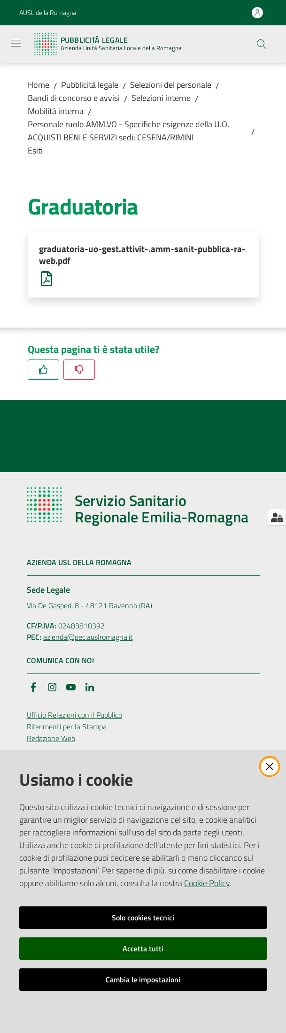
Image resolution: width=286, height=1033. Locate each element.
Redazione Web (51, 739)
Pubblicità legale (89, 84)
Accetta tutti (143, 948)
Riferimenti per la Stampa (67, 728)
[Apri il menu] (16, 43)
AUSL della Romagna (47, 12)
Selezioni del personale (170, 84)
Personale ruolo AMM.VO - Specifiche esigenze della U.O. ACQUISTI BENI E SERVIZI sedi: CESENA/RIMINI (128, 131)
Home (38, 84)
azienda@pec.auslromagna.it (88, 638)
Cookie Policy (207, 883)
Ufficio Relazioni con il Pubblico (74, 716)
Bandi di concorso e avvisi (74, 98)
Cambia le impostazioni (143, 979)
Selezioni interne (161, 98)
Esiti (35, 150)
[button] (261, 44)
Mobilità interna (56, 111)
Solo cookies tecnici (143, 917)
